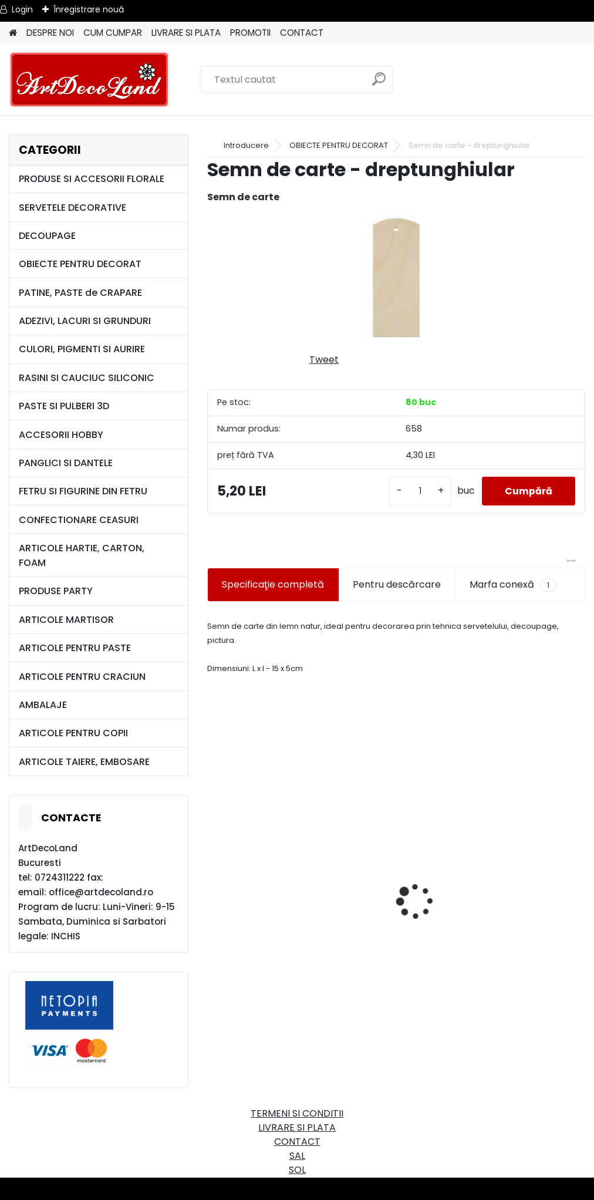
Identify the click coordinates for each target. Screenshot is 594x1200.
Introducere (246, 145)
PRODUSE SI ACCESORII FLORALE (91, 179)
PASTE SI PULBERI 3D (64, 406)
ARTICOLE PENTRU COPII (73, 733)
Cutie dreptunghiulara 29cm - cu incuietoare (480, 869)
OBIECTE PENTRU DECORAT (80, 264)
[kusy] (419, 491)
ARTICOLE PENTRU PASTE (75, 648)
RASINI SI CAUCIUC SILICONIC (86, 378)
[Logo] (89, 79)
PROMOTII (250, 32)
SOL (297, 1170)
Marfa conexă (513, 585)
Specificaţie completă (273, 584)
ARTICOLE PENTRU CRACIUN (82, 676)
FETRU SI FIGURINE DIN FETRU (83, 491)
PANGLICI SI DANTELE (66, 463)
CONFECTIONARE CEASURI (79, 520)
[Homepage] (13, 33)
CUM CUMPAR (112, 32)
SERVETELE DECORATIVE (72, 207)
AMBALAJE (43, 705)
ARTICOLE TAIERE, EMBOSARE (84, 761)
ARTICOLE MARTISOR (66, 619)
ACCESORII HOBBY (61, 434)
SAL (297, 1155)
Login (22, 9)
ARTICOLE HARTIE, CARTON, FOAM (81, 555)
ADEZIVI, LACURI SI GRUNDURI (85, 321)
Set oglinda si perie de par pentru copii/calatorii (292, 935)
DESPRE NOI (50, 32)
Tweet (324, 359)
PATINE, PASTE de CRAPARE (80, 292)
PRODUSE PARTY (56, 591)
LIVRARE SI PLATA (186, 32)
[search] (379, 83)
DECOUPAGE (47, 235)
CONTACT (301, 32)
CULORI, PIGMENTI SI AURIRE (82, 349)
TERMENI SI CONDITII (297, 1113)
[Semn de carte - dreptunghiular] (396, 277)
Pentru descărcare (397, 584)
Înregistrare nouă (88, 9)
